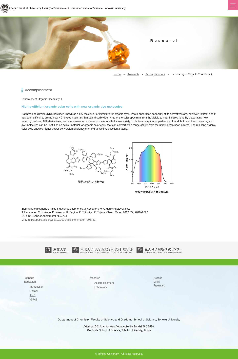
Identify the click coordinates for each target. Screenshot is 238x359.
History (34, 291)
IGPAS (34, 299)
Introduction (36, 286)
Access (158, 278)
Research (133, 74)
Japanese (159, 286)
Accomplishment (155, 74)
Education (30, 282)
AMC (33, 295)
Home (117, 74)
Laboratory (100, 287)
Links (157, 282)
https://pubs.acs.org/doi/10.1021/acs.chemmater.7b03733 (62, 219)
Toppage (29, 278)
